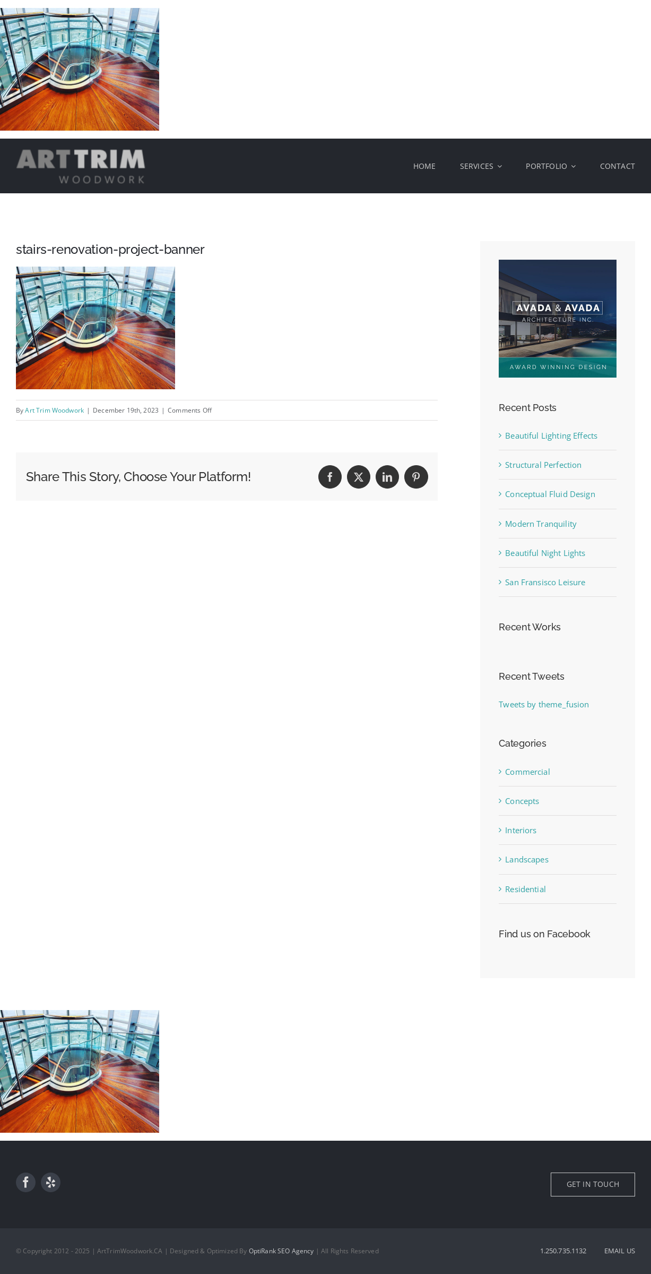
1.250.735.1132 (563, 1250)
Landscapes (527, 859)
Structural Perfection (543, 464)
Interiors (520, 830)
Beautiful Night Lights (545, 553)
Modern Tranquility (541, 523)
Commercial (527, 771)
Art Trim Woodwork (54, 410)
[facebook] (26, 1182)
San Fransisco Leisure (545, 582)
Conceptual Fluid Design (550, 494)
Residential (525, 889)
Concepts (522, 801)
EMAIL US (619, 1250)
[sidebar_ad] (558, 263)
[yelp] (50, 1182)
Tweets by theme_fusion (544, 704)
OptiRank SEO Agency (281, 1250)
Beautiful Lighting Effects (551, 435)
